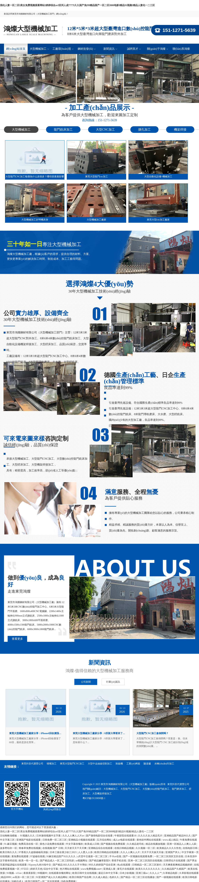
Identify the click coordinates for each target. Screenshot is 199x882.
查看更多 (17, 638)
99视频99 (42, 873)
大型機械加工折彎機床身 (34, 219)
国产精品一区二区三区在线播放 (138, 877)
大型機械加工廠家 (96, 219)
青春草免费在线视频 (30, 848)
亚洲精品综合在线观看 (100, 848)
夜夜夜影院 (29, 873)
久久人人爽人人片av (73, 835)
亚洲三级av (142, 873)
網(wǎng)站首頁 (15, 48)
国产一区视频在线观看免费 (138, 856)
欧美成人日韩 (92, 844)
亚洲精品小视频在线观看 (82, 840)
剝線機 (119, 763)
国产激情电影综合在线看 (99, 835)
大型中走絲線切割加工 (100, 763)
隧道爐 (147, 763)
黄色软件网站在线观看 (149, 840)
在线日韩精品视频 (124, 848)
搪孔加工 (144, 129)
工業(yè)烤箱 (133, 763)
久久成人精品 (100, 877)
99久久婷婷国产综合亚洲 (102, 864)
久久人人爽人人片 (130, 852)
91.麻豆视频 (11, 844)
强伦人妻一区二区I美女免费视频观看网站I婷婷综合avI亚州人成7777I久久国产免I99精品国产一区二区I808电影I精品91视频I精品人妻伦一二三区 (77, 5)
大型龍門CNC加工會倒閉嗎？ (152, 733)
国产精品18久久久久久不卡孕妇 (70, 864)
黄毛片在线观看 (126, 869)
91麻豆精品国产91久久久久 (61, 856)
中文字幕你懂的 (75, 844)
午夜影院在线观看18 (125, 835)
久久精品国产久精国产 (174, 869)
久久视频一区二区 (146, 848)
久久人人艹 (156, 873)
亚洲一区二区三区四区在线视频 (145, 860)
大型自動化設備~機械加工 (158, 176)
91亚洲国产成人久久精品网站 (52, 877)
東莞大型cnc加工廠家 (158, 219)
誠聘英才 (134, 48)
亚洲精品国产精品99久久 (178, 835)
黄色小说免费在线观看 (52, 844)
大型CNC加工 (105, 129)
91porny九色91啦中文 (40, 864)
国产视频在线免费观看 (113, 844)
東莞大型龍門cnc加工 (96, 176)
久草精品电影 (170, 873)
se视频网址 (82, 860)
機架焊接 (180, 129)
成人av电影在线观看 (124, 840)
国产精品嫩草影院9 (100, 860)
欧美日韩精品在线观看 (106, 852)
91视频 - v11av (14, 873)
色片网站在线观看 (70, 869)
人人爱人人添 (85, 852)
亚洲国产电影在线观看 (28, 840)
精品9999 (6, 877)
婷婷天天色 (36, 869)
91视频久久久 (27, 835)
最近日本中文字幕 (108, 873)
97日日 (25, 869)
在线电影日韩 (190, 848)
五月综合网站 (104, 840)
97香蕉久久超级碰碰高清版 (34, 852)
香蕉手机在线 (119, 860)
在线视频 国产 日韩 (53, 848)
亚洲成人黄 (109, 869)
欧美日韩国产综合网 (80, 877)
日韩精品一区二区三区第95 (147, 864)
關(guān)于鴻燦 (157, 48)
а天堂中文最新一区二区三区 (92, 856)
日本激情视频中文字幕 (48, 835)
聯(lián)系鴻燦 (181, 48)
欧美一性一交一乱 (29, 860)
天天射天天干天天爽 (76, 848)
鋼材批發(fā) (86, 48)
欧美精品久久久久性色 (169, 848)
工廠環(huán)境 (63, 48)
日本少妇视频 (127, 873)
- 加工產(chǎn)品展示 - (99, 108)
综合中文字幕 (51, 869)
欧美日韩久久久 (9, 852)
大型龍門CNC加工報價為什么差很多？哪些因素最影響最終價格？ (35, 177)
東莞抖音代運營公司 (32, 763)
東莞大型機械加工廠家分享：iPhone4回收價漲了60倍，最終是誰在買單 (35, 733)
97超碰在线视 (38, 856)
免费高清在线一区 (29, 844)
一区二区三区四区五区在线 (169, 856)
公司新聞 (86, 682)
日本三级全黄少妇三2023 (63, 852)
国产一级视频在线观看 (168, 877)
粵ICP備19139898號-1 (94, 798)
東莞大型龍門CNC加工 (72, 763)
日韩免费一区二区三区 (54, 840)
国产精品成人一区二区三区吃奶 (57, 860)
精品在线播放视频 (156, 844)
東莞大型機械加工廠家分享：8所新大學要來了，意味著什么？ (99, 733)
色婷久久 (114, 877)
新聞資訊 (110, 48)
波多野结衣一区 (9, 848)
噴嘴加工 (51, 763)
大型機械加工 (39, 48)
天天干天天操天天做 (153, 852)
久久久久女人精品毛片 (150, 835)
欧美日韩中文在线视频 (84, 873)
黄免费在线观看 (20, 856)
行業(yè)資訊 (113, 682)
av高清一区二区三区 (24, 877)
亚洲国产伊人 (173, 852)
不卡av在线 (115, 856)
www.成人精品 (171, 840)
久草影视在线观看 (189, 873)
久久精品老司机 (136, 844)
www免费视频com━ (91, 869)
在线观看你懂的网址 (60, 873)
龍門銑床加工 (63, 129)
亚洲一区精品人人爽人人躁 (182, 844)
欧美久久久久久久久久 (148, 869)
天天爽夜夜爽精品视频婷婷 (178, 864)
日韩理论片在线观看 (175, 860)
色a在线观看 (124, 864)
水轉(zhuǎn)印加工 (164, 763)
